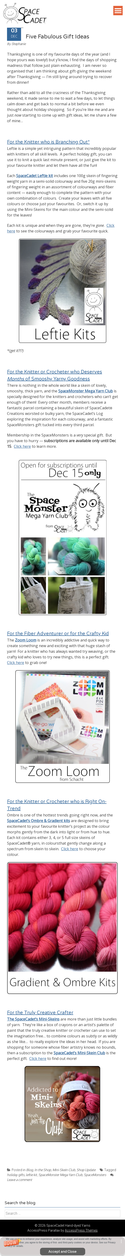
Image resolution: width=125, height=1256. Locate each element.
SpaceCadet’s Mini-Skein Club (79, 1052)
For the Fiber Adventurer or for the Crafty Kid (58, 634)
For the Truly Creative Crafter (40, 1013)
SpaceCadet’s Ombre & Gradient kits (38, 820)
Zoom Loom (25, 640)
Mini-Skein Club (63, 1170)
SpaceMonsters (95, 1175)
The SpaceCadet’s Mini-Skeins (33, 1019)
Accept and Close (62, 1251)
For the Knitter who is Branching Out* (48, 142)
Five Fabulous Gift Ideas (57, 36)
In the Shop (42, 1170)
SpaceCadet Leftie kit (34, 175)
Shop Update (86, 1170)
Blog (29, 1170)
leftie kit (31, 1175)
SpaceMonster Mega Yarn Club (85, 391)
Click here (22, 446)
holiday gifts (15, 1175)
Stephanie (18, 44)
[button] (62, 1246)
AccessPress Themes (81, 1230)
